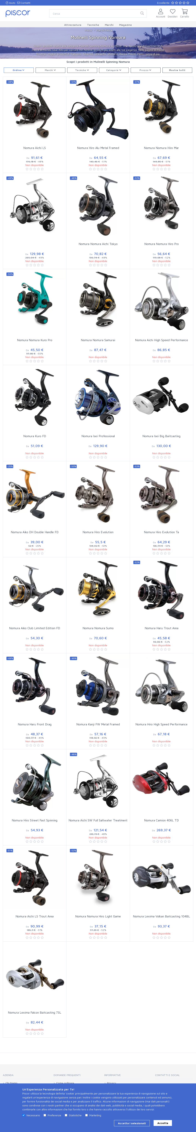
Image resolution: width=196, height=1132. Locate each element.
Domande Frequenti (67, 1075)
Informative (112, 1075)
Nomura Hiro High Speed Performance (161, 724)
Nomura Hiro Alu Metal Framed (98, 148)
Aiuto (10, 2)
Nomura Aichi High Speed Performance (161, 340)
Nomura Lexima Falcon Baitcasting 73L (34, 1012)
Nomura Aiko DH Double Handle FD (35, 532)
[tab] (22, 1076)
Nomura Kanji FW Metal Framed (98, 724)
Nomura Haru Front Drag (35, 724)
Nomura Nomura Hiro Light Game (98, 916)
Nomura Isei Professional (98, 436)
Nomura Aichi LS (34, 148)
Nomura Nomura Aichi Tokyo (98, 244)
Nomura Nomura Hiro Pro (161, 244)
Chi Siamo (11, 1083)
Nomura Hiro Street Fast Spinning (34, 820)
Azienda (8, 1075)
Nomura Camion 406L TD (161, 820)
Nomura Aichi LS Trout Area (35, 916)
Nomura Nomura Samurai (98, 340)
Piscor (88, 30)
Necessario (33, 1115)
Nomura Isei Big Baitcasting (161, 436)
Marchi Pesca (104, 30)
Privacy (111, 1083)
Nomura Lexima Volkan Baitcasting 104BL (161, 916)
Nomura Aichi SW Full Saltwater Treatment (98, 820)
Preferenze (54, 1115)
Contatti (23, 2)
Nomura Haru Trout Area (161, 628)
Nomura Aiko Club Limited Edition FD (34, 628)
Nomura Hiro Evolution (98, 532)
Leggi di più (153, 53)
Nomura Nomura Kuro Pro (34, 340)
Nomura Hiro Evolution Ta (161, 532)
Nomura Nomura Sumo (98, 628)
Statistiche (75, 1115)
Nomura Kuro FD (34, 436)
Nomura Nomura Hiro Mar (161, 148)
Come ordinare (65, 1083)
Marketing (95, 1115)
